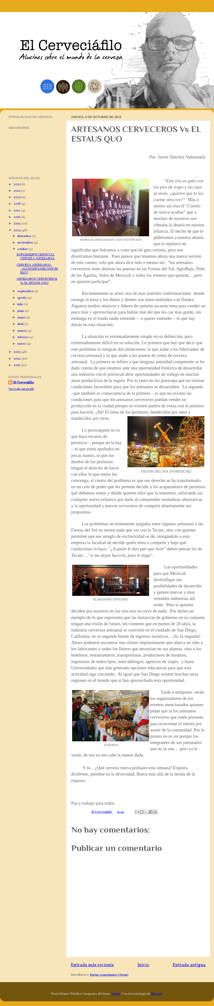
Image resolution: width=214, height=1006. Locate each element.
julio (20, 304)
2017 (17, 210)
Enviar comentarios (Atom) (109, 975)
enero (22, 344)
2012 (17, 358)
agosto (22, 298)
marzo (22, 331)
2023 (17, 184)
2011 (17, 365)
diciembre (24, 236)
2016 (17, 217)
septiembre (25, 291)
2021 (17, 191)
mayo (21, 317)
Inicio (143, 965)
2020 (17, 197)
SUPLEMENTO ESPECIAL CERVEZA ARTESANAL (36, 256)
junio (21, 311)
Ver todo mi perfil (21, 389)
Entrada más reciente (92, 965)
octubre (23, 249)
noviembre (25, 242)
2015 (17, 223)
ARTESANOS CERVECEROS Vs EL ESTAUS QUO (37, 281)
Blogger (156, 994)
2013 (17, 352)
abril (20, 324)
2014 (17, 230)
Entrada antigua (189, 965)
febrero (23, 337)
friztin (115, 994)
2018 (17, 204)
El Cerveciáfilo (23, 383)
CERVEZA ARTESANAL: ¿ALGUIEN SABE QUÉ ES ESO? (37, 269)
